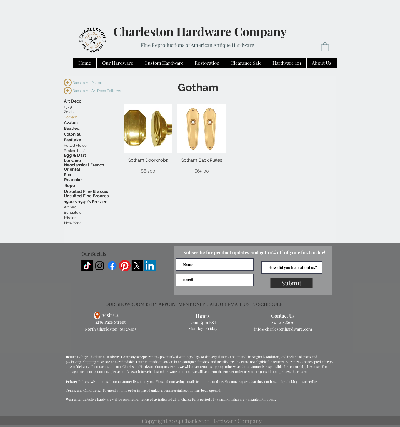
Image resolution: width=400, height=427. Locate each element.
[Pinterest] (125, 265)
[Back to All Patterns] (90, 82)
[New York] (72, 223)
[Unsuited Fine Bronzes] (86, 196)
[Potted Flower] (76, 145)
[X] (137, 265)
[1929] (68, 106)
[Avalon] (71, 123)
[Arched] (70, 207)
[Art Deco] (72, 101)
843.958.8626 (282, 322)
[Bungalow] (72, 212)
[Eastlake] (72, 140)
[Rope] (69, 186)
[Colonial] (72, 134)
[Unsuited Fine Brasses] (86, 191)
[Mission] (70, 218)
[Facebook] (112, 265)
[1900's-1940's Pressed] (86, 202)
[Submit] (291, 283)
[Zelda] (71, 111)
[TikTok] (87, 265)
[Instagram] (100, 265)
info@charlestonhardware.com (283, 329)
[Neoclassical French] (84, 165)
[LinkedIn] (150, 265)
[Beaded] (72, 128)
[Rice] (68, 175)
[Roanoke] (73, 180)
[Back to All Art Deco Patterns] (96, 90)
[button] (325, 46)
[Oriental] (72, 169)
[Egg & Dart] (75, 155)
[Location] (97, 315)
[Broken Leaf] (74, 150)
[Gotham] (70, 117)
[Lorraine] (72, 161)
